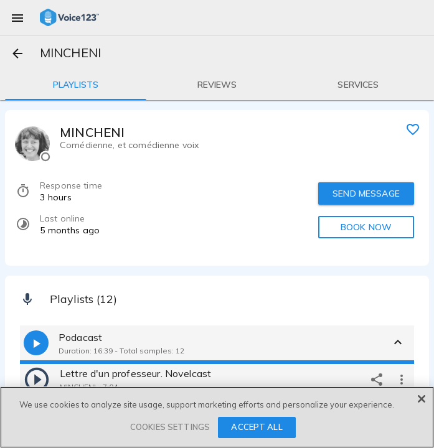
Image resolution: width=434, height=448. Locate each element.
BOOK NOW (366, 227)
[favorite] (412, 128)
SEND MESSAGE (366, 193)
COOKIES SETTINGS (170, 427)
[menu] (17, 17)
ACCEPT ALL (256, 427)
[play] (36, 379)
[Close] (421, 399)
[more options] (401, 378)
